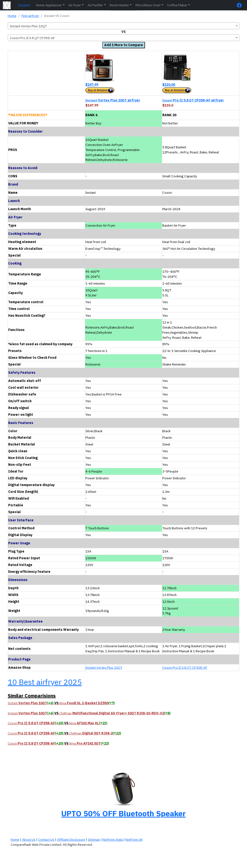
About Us (28, 839)
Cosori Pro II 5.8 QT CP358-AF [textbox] (32, 38)
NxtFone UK (134, 839)
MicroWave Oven (148, 5)
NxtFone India (113, 839)
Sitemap (94, 839)
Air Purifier (95, 5)
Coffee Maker (177, 5)
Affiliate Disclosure (71, 839)
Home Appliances (49, 5)
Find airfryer (30, 16)
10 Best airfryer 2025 (45, 682)
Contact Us (46, 839)
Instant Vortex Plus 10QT (103, 667)
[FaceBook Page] (240, 5)
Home (12, 16)
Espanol (24, 5)
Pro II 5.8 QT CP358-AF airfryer (193, 100)
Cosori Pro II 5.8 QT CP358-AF (184, 667)
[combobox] (123, 25)
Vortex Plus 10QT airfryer (112, 100)
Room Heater (119, 5)
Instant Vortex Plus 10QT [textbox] (28, 26)
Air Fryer (75, 5)
